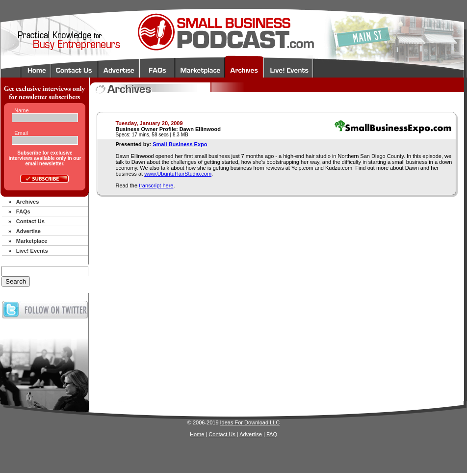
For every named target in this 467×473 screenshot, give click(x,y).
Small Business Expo (180, 144)
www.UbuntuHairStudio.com (177, 174)
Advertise (28, 231)
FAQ (271, 434)
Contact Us (30, 221)
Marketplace (32, 241)
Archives (27, 202)
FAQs (23, 211)
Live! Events (32, 251)
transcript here (156, 185)
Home (197, 434)
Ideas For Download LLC (250, 422)
